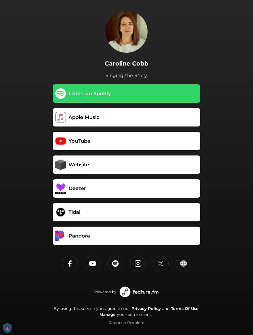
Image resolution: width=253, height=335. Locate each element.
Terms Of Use (185, 308)
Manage (107, 314)
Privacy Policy (146, 308)
